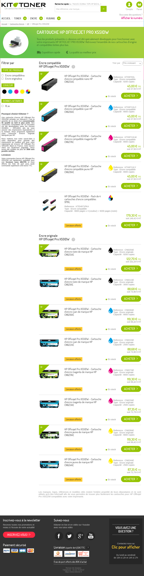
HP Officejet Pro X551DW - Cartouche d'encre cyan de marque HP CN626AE (82, 312)
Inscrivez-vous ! (17, 535)
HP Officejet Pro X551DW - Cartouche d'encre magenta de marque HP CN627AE (82, 372)
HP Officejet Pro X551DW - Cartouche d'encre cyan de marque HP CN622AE (82, 342)
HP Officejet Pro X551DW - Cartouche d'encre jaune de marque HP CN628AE (82, 432)
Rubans (51, 18)
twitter (69, 536)
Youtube (91, 536)
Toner (18, 18)
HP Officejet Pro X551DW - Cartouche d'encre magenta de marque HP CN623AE (82, 402)
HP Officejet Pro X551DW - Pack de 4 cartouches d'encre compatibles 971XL (82, 199)
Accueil (6, 18)
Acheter (129, 96)
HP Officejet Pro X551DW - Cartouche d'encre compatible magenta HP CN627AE (82, 139)
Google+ (80, 536)
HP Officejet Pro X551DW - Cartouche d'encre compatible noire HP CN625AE (82, 79)
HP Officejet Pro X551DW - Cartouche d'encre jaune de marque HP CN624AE (82, 462)
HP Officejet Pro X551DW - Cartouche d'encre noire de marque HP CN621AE (82, 281)
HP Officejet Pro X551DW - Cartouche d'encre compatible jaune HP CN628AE (82, 169)
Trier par (116, 63)
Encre (34, 18)
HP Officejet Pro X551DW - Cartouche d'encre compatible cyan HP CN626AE (82, 109)
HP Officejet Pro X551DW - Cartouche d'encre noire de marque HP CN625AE (82, 251)
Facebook (59, 536)
